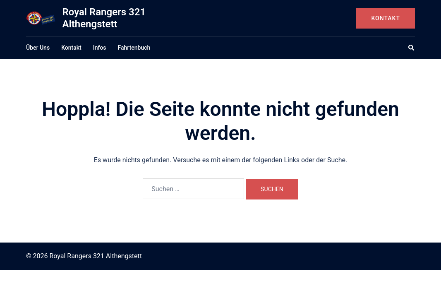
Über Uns (38, 47)
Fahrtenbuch (134, 47)
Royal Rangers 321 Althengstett (104, 18)
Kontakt (385, 18)
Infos (99, 47)
